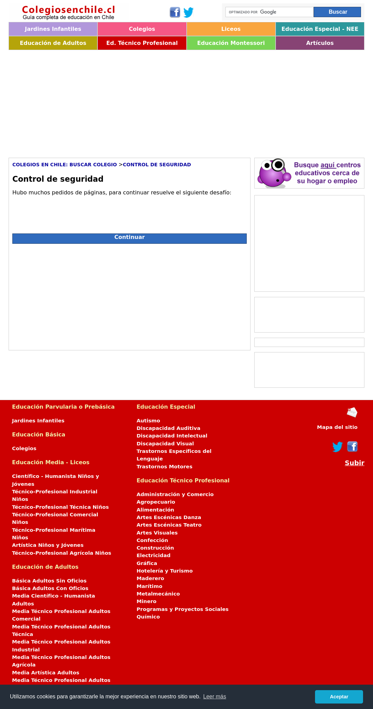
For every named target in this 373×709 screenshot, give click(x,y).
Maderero (150, 578)
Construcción (155, 548)
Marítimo (149, 586)
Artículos (320, 43)
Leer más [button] (214, 696)
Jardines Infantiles (53, 29)
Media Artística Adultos (45, 673)
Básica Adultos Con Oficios (50, 588)
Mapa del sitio (337, 427)
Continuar (129, 237)
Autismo (148, 421)
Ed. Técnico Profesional (142, 43)
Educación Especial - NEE (319, 29)
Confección (152, 540)
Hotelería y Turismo (165, 571)
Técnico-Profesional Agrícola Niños (61, 553)
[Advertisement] (186, 101)
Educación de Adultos (53, 43)
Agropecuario (156, 502)
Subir (354, 463)
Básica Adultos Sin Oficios (49, 581)
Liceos (231, 29)
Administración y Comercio (175, 494)
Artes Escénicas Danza (169, 517)
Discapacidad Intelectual (172, 436)
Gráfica (147, 563)
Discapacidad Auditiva (168, 428)
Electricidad (154, 555)
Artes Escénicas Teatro (169, 525)
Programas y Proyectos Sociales (183, 609)
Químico (148, 617)
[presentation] (64, 212)
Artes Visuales (157, 533)
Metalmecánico (158, 594)
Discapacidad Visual (165, 444)
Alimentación (155, 510)
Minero (146, 601)
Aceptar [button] (339, 696)
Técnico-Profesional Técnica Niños (60, 507)
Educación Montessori (231, 43)
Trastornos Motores (165, 467)
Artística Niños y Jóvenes (48, 545)
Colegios (142, 29)
